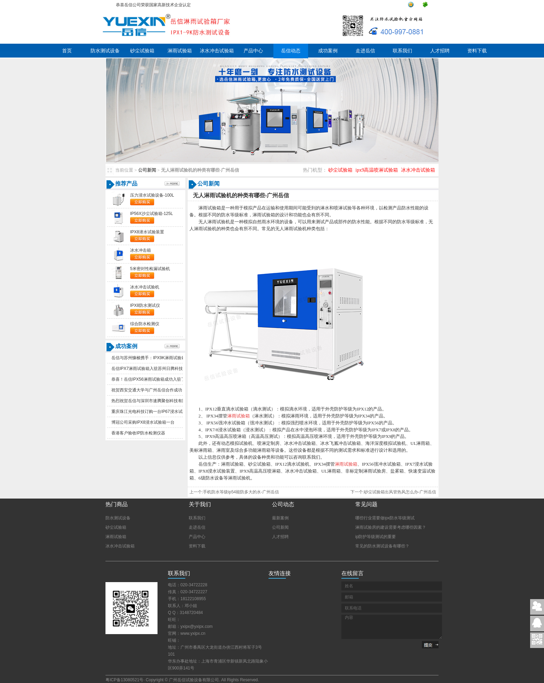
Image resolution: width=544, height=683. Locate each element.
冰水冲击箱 (140, 250)
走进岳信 (365, 50)
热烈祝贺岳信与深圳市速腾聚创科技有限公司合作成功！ (163, 400)
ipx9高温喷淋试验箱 (377, 170)
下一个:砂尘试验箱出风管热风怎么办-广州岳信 (393, 492)
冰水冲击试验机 (144, 287)
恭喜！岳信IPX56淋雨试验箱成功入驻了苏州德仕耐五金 (162, 379)
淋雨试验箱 (180, 50)
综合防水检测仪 (144, 323)
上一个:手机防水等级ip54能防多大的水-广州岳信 (234, 492)
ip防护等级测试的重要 (375, 536)
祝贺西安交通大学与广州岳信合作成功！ (148, 390)
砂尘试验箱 (142, 50)
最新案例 (280, 518)
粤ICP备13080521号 (124, 679)
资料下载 (477, 50)
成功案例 (328, 50)
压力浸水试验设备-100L (152, 195)
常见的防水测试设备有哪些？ (382, 546)
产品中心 (253, 50)
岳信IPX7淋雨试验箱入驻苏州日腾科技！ (149, 368)
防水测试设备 (105, 50)
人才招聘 (440, 50)
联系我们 (402, 50)
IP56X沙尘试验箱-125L (151, 213)
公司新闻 (147, 170)
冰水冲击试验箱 (217, 50)
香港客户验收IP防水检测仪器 (138, 433)
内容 (391, 627)
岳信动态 (290, 50)
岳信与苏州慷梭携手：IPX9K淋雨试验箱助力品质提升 (161, 357)
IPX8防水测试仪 (145, 305)
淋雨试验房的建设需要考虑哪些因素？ (390, 527)
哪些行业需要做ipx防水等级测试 (385, 518)
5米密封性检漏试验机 (150, 268)
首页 (67, 50)
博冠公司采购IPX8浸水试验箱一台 (143, 422)
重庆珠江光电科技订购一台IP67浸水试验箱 (151, 411)
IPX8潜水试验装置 (147, 232)
